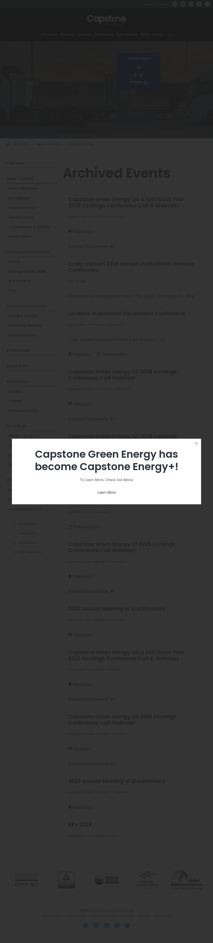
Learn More (106, 492)
